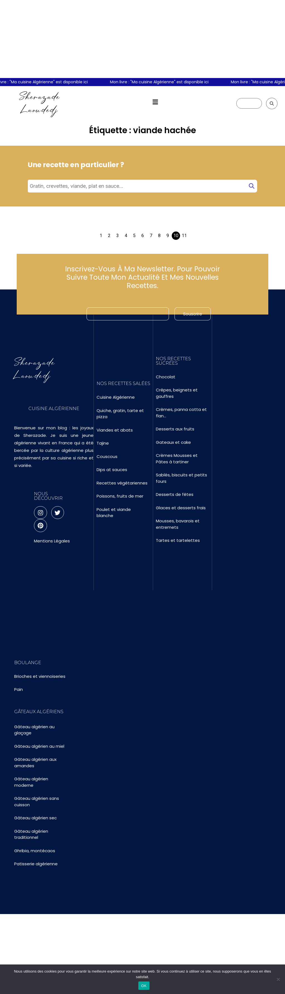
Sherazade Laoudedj (39, 103)
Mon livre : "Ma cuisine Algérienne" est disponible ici (162, 82)
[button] (155, 102)
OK (143, 986)
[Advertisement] (142, 39)
